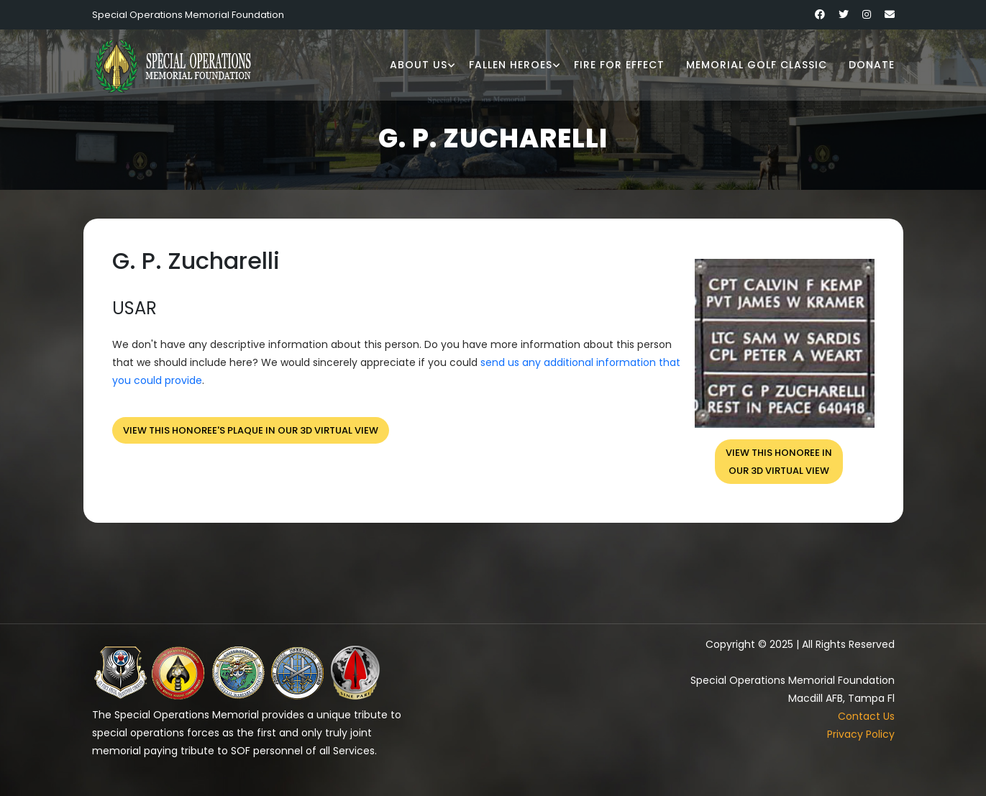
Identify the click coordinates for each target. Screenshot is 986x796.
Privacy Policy (861, 734)
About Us (418, 65)
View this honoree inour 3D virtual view (779, 461)
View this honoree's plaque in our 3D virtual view (250, 430)
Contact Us (866, 716)
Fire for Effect (619, 65)
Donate (872, 65)
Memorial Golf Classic (756, 65)
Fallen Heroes (510, 65)
